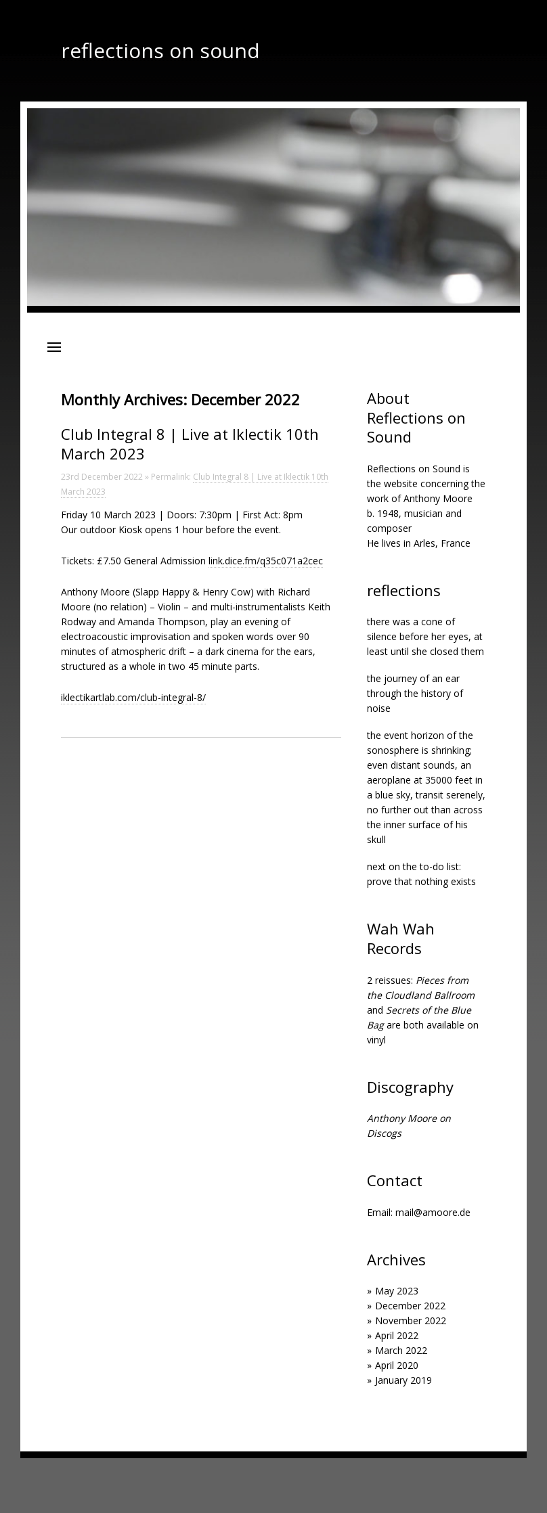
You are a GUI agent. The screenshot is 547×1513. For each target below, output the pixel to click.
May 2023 (396, 1290)
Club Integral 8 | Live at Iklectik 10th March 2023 (190, 444)
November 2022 (410, 1320)
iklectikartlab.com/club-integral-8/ (133, 697)
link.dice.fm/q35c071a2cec (266, 560)
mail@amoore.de (433, 1212)
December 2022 (410, 1305)
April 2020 (396, 1365)
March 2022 (401, 1350)
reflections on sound (160, 50)
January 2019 (403, 1380)
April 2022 (396, 1335)
